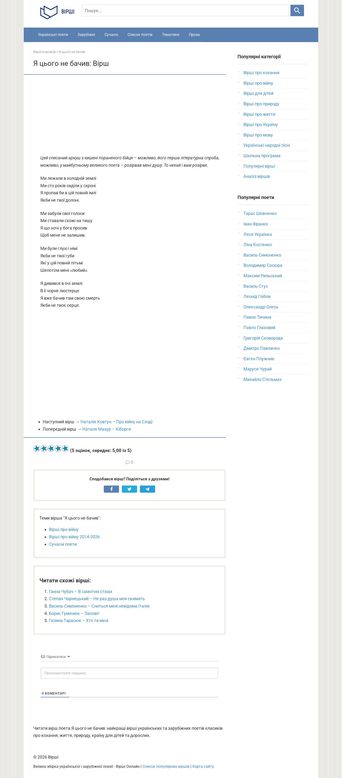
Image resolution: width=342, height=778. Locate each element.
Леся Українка (257, 234)
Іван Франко (255, 223)
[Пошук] (185, 10)
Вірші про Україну (260, 124)
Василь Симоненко (262, 255)
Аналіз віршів (256, 176)
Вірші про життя (259, 114)
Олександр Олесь (260, 306)
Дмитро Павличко (261, 348)
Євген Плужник (258, 358)
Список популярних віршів (166, 766)
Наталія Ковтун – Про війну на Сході (116, 421)
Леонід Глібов (257, 296)
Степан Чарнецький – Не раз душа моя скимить (97, 598)
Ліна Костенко (257, 244)
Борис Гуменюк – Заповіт (74, 613)
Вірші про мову (258, 134)
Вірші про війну (64, 529)
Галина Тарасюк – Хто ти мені (78, 620)
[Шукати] (297, 10)
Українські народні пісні (266, 145)
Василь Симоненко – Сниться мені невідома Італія (99, 605)
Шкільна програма (261, 155)
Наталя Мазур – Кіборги (106, 429)
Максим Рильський (262, 275)
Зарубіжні (86, 34)
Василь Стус (255, 286)
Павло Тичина (257, 317)
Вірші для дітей (258, 93)
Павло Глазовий (259, 327)
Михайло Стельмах (262, 379)
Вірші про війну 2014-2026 (74, 536)
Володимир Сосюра (262, 265)
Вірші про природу (261, 103)
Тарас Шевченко (260, 213)
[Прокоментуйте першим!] (129, 673)
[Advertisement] (129, 115)
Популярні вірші (259, 166)
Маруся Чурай (257, 368)
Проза (194, 34)
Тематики (170, 34)
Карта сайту (203, 766)
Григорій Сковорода (263, 338)
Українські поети (53, 34)
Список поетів (140, 34)
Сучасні (111, 34)
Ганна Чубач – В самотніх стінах (80, 591)
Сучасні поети (63, 544)
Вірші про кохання (261, 72)
